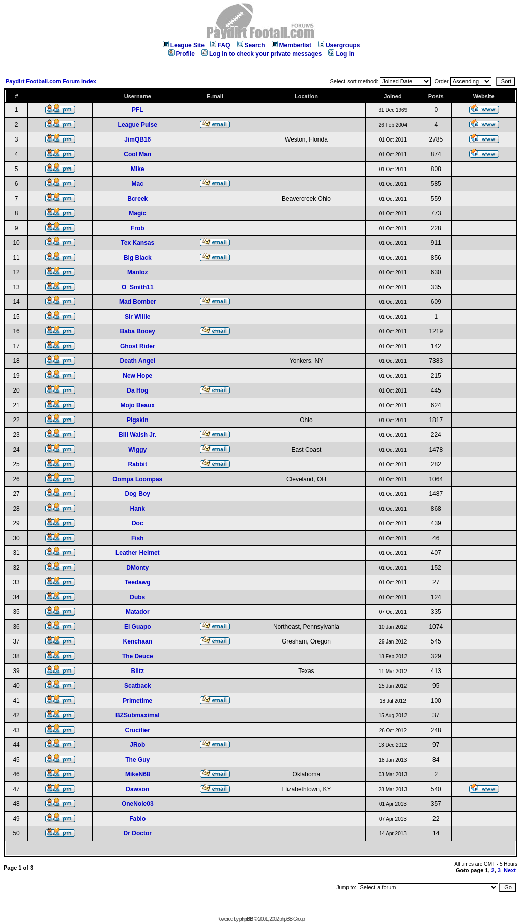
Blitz (137, 671)
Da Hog (137, 390)
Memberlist (291, 45)
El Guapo (137, 626)
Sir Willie (138, 316)
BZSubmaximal (137, 715)
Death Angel (137, 361)
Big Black (138, 257)
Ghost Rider (137, 346)
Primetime (137, 700)
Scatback (137, 685)
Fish (137, 538)
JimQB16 (137, 139)
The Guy (137, 759)
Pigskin (138, 420)
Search (251, 45)
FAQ (220, 45)
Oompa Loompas (137, 479)
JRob (137, 744)
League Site (184, 45)
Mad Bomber (137, 301)
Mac (137, 183)
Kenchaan (137, 641)
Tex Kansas (137, 242)
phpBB (246, 919)
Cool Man (137, 154)
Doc (137, 523)
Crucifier (137, 730)
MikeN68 (137, 774)
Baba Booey (137, 331)
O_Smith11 (138, 287)
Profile (181, 54)
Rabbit (137, 464)
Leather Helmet (137, 552)
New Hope (137, 375)
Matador (138, 612)
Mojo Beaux (138, 405)
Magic (137, 213)
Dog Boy (137, 493)
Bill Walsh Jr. (137, 434)
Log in (341, 54)
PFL (137, 110)
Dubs (137, 597)
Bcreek (137, 198)
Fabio (137, 818)
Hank (137, 508)
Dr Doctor (138, 833)
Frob (137, 228)
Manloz (137, 272)
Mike (137, 169)
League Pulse (137, 124)
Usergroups (339, 45)
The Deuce (137, 656)
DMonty (137, 567)
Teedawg (137, 582)
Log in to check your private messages (261, 54)
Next (510, 870)
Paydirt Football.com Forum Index (51, 81)
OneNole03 (138, 803)
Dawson (137, 789)
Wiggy (137, 449)
